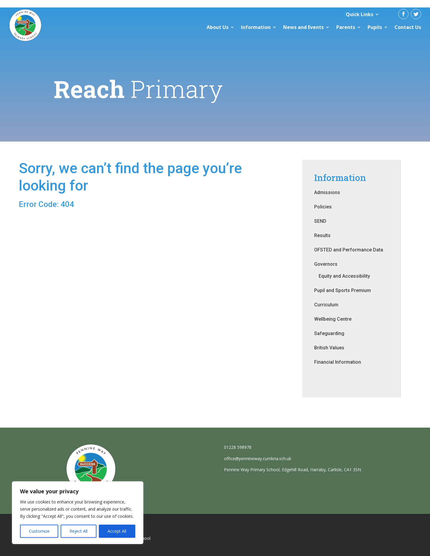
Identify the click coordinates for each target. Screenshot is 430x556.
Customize (39, 531)
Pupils (375, 27)
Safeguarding (329, 333)
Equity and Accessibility (344, 276)
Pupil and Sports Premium (342, 290)
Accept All (117, 531)
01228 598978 (237, 447)
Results (322, 235)
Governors (325, 264)
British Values (329, 348)
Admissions (327, 192)
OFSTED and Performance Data (348, 250)
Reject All (78, 531)
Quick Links (359, 14)
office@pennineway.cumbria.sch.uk (257, 458)
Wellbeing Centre (332, 319)
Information (256, 27)
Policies (323, 207)
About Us (217, 27)
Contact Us (407, 27)
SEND (320, 221)
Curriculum (326, 305)
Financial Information (337, 362)
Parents (345, 27)
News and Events (303, 27)
